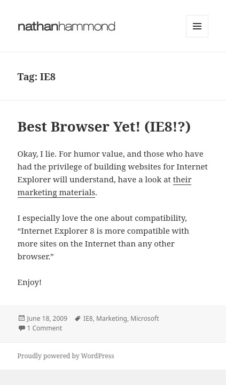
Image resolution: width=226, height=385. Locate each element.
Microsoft (144, 318)
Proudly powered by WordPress (66, 355)
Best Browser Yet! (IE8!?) (104, 126)
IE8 (88, 318)
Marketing (111, 318)
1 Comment (45, 328)
